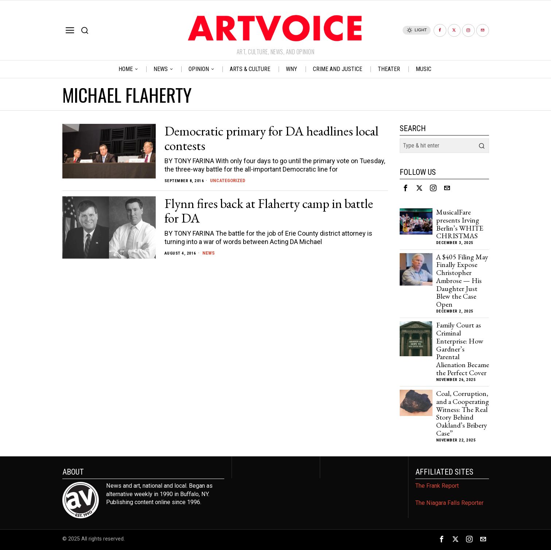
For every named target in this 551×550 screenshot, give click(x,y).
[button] (481, 145)
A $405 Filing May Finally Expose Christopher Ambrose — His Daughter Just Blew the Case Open (462, 281)
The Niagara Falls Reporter (449, 502)
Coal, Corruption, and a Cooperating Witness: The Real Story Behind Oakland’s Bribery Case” (462, 413)
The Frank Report (437, 485)
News (208, 253)
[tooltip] (440, 30)
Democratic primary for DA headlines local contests (271, 138)
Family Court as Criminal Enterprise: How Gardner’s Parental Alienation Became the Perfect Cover (462, 349)
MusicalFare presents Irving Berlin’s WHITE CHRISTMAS (459, 224)
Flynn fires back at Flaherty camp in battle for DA (268, 211)
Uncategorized (228, 180)
